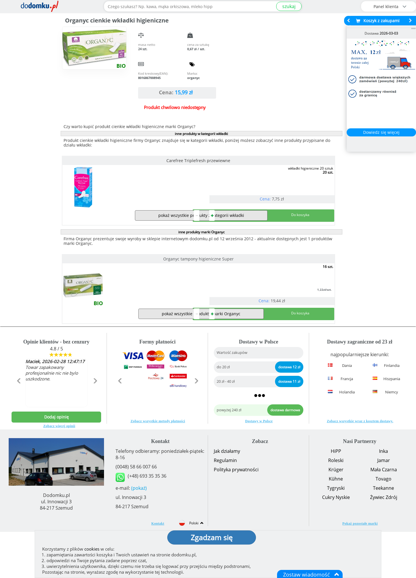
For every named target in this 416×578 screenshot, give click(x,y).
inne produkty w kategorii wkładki (201, 133)
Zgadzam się (212, 537)
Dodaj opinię (56, 463)
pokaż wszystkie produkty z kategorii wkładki (201, 238)
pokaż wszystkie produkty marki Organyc (201, 360)
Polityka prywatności (236, 516)
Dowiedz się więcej (381, 132)
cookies (91, 549)
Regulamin (225, 506)
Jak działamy (227, 497)
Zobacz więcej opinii (59, 472)
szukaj (289, 6)
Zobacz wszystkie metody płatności (158, 467)
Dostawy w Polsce (259, 467)
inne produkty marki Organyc (201, 255)
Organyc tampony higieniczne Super (105, 282)
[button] (18, 439)
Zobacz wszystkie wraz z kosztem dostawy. (360, 467)
